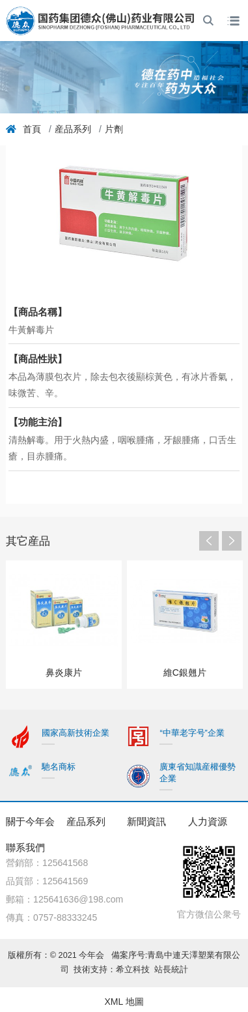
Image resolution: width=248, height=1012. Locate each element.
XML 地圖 (123, 1001)
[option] (63, 624)
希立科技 (135, 969)
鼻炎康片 (64, 672)
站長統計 (171, 969)
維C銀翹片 (184, 672)
